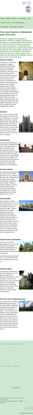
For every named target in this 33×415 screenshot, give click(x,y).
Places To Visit (5, 22)
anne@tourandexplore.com (26, 413)
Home (2, 18)
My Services (13, 27)
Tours (29, 18)
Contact (20, 27)
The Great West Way (17, 22)
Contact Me (14, 397)
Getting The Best (11, 18)
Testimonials (4, 27)
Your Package (21, 18)
